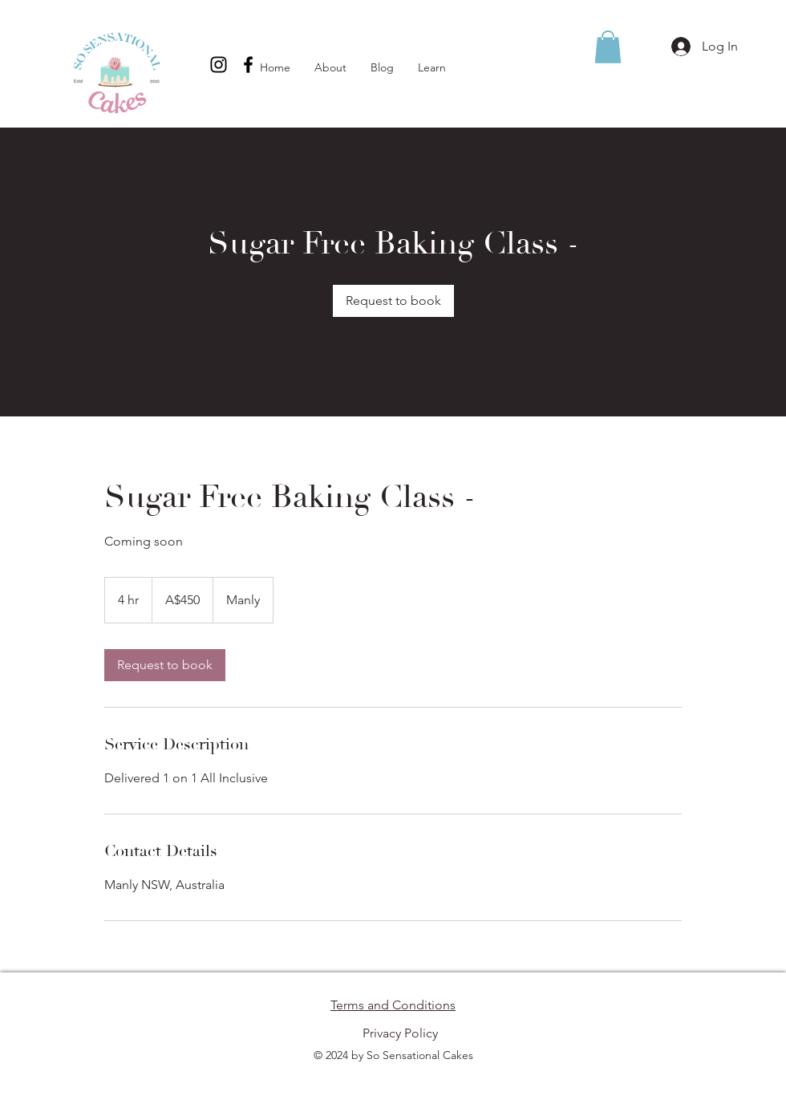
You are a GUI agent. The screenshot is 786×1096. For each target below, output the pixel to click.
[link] (393, 301)
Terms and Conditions (393, 1005)
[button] (608, 46)
